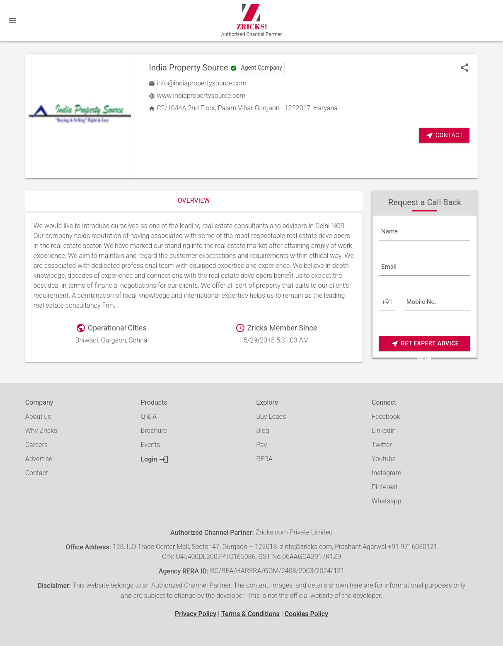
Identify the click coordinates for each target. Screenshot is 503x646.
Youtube (384, 459)
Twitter (382, 445)
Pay (261, 445)
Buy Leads (271, 416)
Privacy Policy (195, 614)
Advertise (39, 459)
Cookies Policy (306, 614)
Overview (194, 200)
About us (38, 416)
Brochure (153, 431)
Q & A (148, 416)
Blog (262, 431)
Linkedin (384, 431)
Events (150, 445)
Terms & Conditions (250, 614)
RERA (264, 459)
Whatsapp (386, 501)
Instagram (386, 473)
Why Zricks (41, 431)
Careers (36, 445)
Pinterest (384, 487)
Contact (444, 135)
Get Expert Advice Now (425, 343)
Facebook (386, 416)
